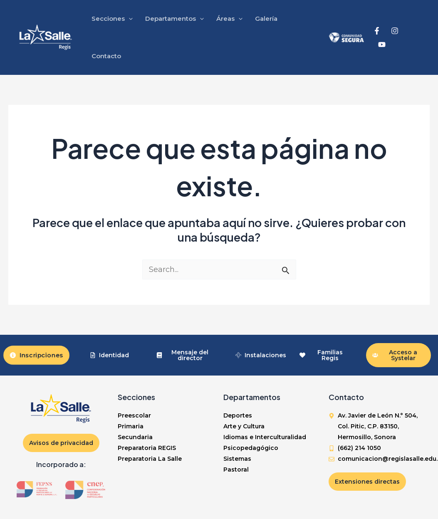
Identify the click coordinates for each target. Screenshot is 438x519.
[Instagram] (394, 31)
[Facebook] (377, 31)
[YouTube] (382, 44)
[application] (129, 18)
